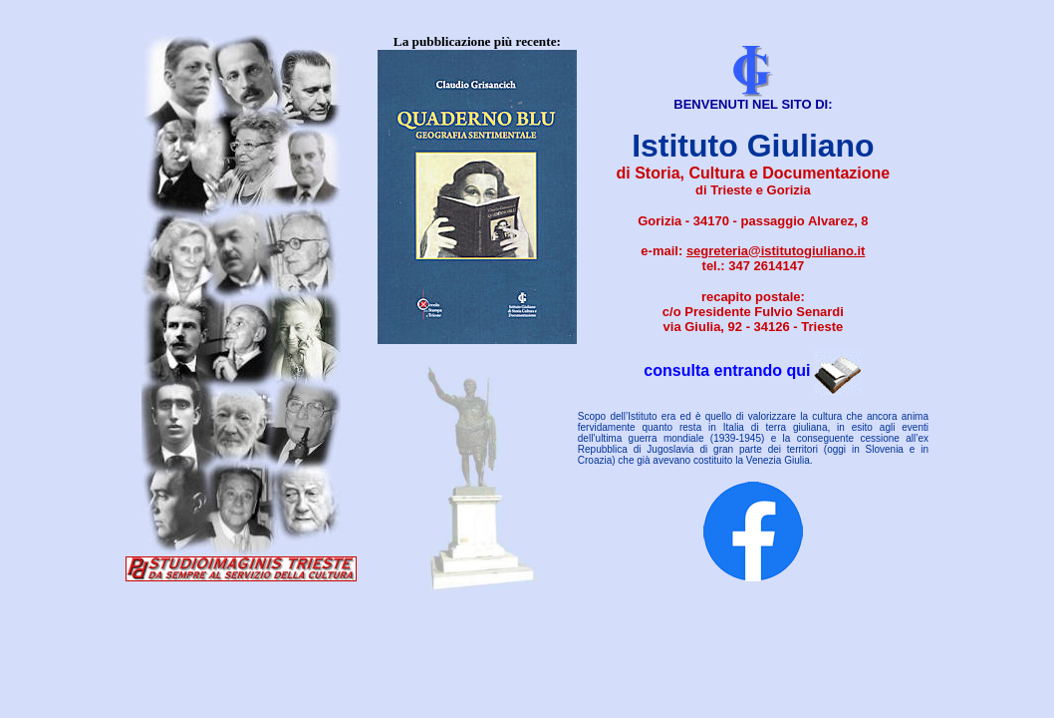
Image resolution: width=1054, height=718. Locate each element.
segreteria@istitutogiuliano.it (776, 250)
